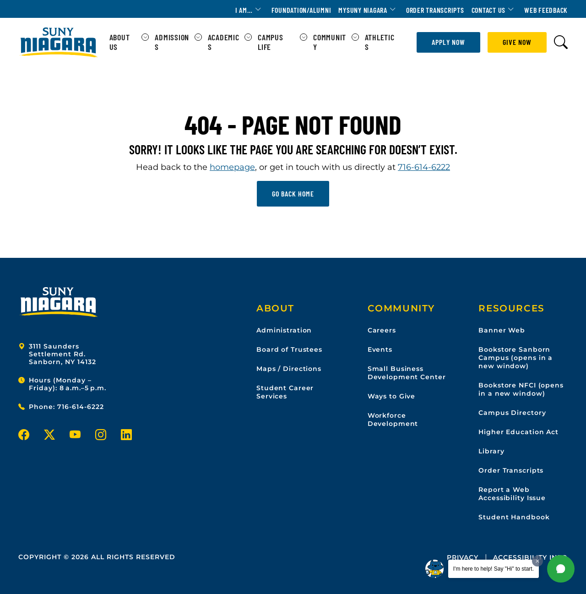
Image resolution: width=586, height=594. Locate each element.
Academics (223, 42)
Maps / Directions (288, 369)
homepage (232, 167)
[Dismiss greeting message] (537, 561)
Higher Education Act (518, 432)
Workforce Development (393, 419)
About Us (119, 42)
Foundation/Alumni (301, 9)
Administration (284, 330)
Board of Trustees (289, 349)
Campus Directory (512, 413)
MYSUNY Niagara (362, 9)
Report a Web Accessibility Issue (512, 493)
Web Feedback (546, 9)
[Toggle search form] (561, 42)
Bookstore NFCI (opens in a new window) (520, 389)
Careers (382, 330)
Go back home (293, 193)
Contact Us (489, 9)
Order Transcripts (435, 9)
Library (491, 451)
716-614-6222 (424, 167)
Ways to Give (392, 396)
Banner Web (501, 330)
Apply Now (448, 42)
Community (329, 42)
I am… (244, 9)
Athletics (380, 42)
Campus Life (270, 42)
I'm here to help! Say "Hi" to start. (493, 569)
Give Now (517, 42)
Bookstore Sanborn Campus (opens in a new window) (515, 357)
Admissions (172, 42)
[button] (561, 569)
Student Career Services (285, 392)
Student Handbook (513, 517)
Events (380, 349)
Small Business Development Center (407, 373)
